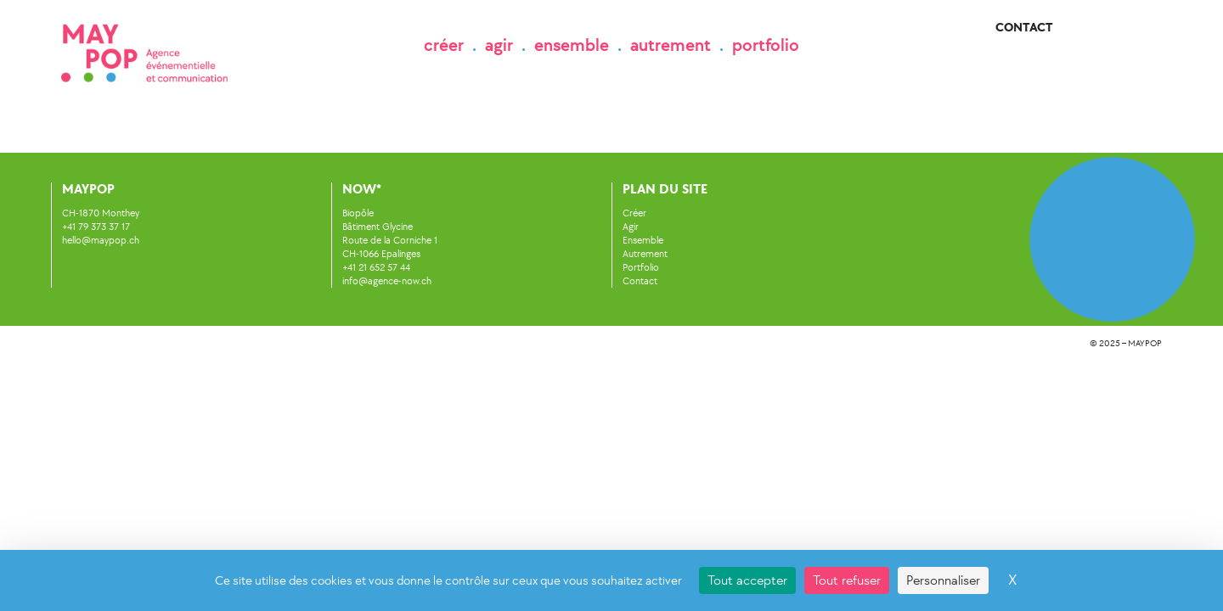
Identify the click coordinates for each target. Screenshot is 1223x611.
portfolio (765, 45)
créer (444, 45)
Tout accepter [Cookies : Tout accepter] (747, 580)
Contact (1024, 27)
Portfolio (641, 267)
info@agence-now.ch (386, 281)
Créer (634, 213)
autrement (670, 45)
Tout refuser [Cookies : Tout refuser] (847, 580)
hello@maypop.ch (100, 240)
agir (499, 45)
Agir (631, 227)
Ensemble (643, 240)
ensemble (571, 45)
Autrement (645, 254)
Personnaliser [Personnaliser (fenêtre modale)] (943, 580)
